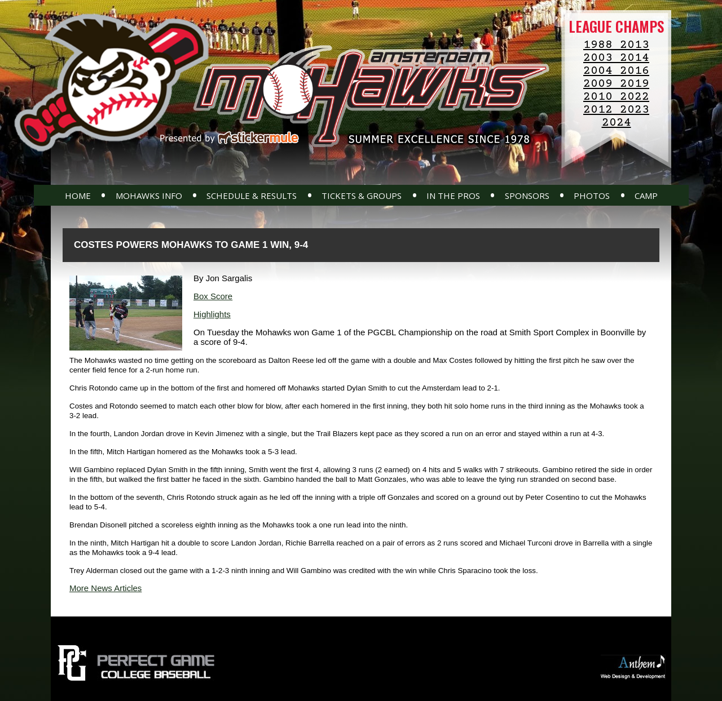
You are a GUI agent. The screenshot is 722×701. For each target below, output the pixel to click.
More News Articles (105, 588)
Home (78, 195)
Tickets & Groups (362, 195)
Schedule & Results (251, 195)
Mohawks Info (149, 195)
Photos (592, 195)
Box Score (212, 296)
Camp (646, 195)
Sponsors (527, 195)
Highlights (212, 314)
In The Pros (453, 195)
